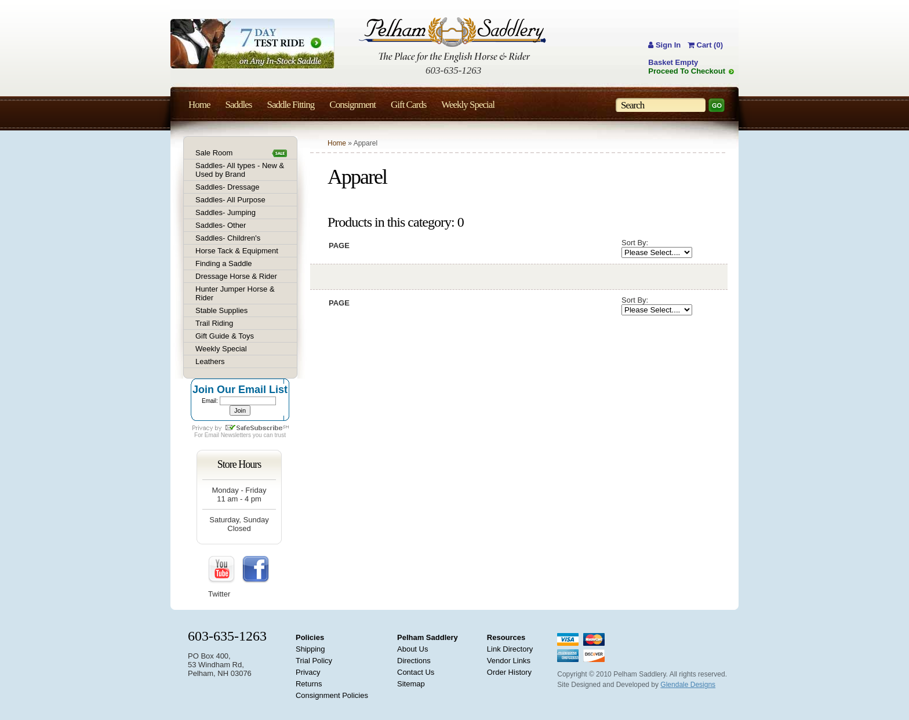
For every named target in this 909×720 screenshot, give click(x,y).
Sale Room (213, 152)
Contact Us (415, 672)
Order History (509, 672)
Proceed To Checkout (686, 71)
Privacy (308, 672)
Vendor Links (508, 660)
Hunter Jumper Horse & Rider (235, 293)
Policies (310, 637)
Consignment (352, 104)
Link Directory (510, 649)
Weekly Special (221, 348)
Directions (414, 660)
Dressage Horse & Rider (236, 276)
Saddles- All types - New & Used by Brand (239, 170)
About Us (412, 649)
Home (337, 143)
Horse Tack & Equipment (236, 250)
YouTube (222, 570)
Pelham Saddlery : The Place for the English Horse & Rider (452, 40)
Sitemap (411, 683)
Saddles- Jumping (225, 212)
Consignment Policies (332, 695)
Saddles (239, 104)
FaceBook (256, 570)
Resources (506, 637)
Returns (309, 683)
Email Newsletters (228, 435)
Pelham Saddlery (427, 637)
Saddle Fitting (290, 104)
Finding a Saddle (223, 263)
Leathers (210, 361)
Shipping (310, 649)
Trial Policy (314, 660)
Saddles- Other (220, 225)
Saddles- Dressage (227, 187)
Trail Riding (214, 323)
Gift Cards (408, 104)
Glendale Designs (687, 685)
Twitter (219, 594)
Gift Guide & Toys (224, 336)
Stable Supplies (221, 310)
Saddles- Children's (227, 238)
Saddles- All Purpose (230, 199)
